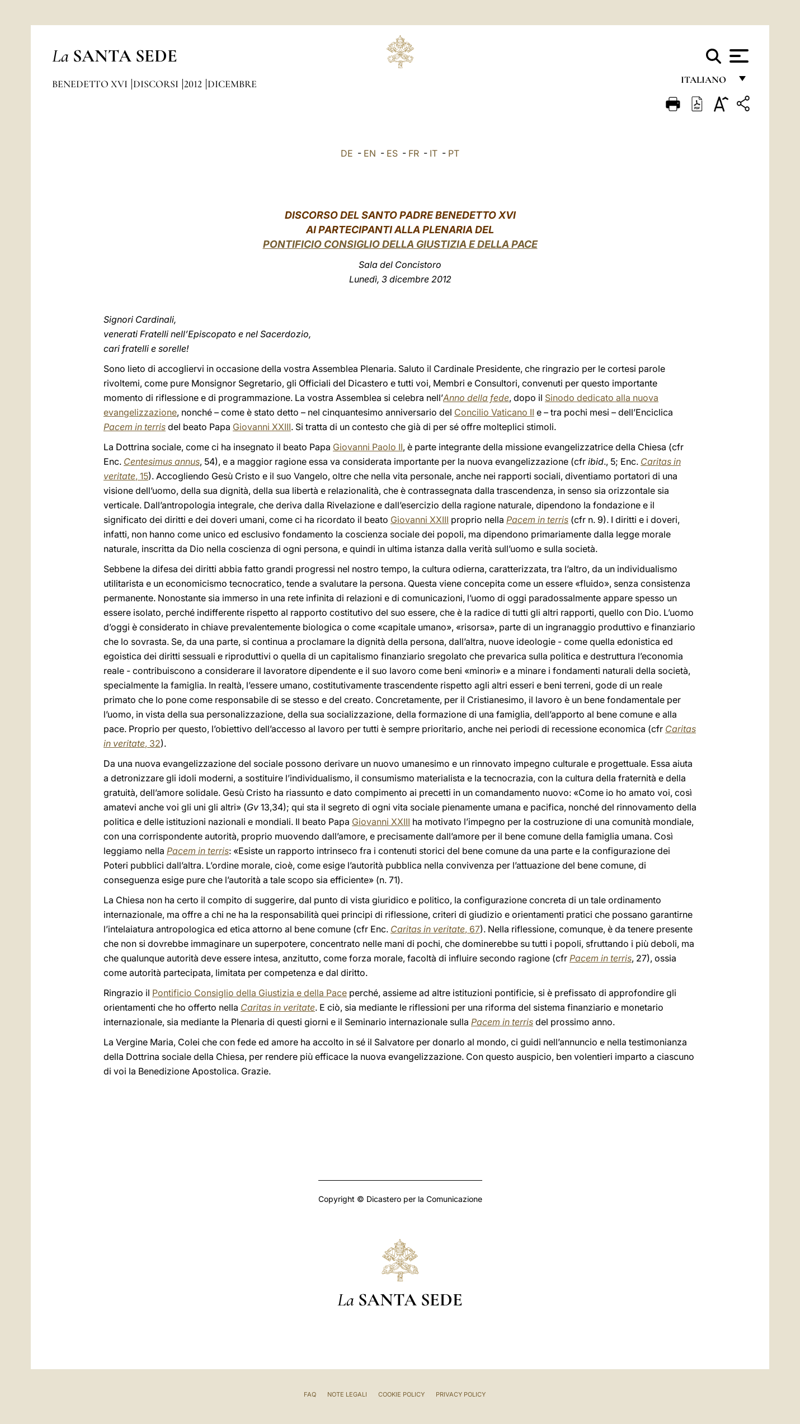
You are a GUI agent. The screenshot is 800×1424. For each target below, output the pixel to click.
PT (453, 153)
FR (413, 153)
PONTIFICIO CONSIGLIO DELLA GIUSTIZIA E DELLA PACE (400, 244)
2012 (194, 84)
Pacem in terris (134, 426)
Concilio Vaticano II (494, 412)
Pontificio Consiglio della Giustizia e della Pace (249, 992)
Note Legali (347, 1394)
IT (433, 153)
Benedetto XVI (91, 84)
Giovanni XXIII (262, 426)
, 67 (435, 929)
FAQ (310, 1394)
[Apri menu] (738, 55)
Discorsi (157, 84)
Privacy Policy (461, 1394)
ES (392, 153)
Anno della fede (476, 397)
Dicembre (232, 84)
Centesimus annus (162, 461)
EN (370, 153)
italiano (706, 82)
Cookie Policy (401, 1394)
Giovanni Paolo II (368, 446)
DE (347, 153)
